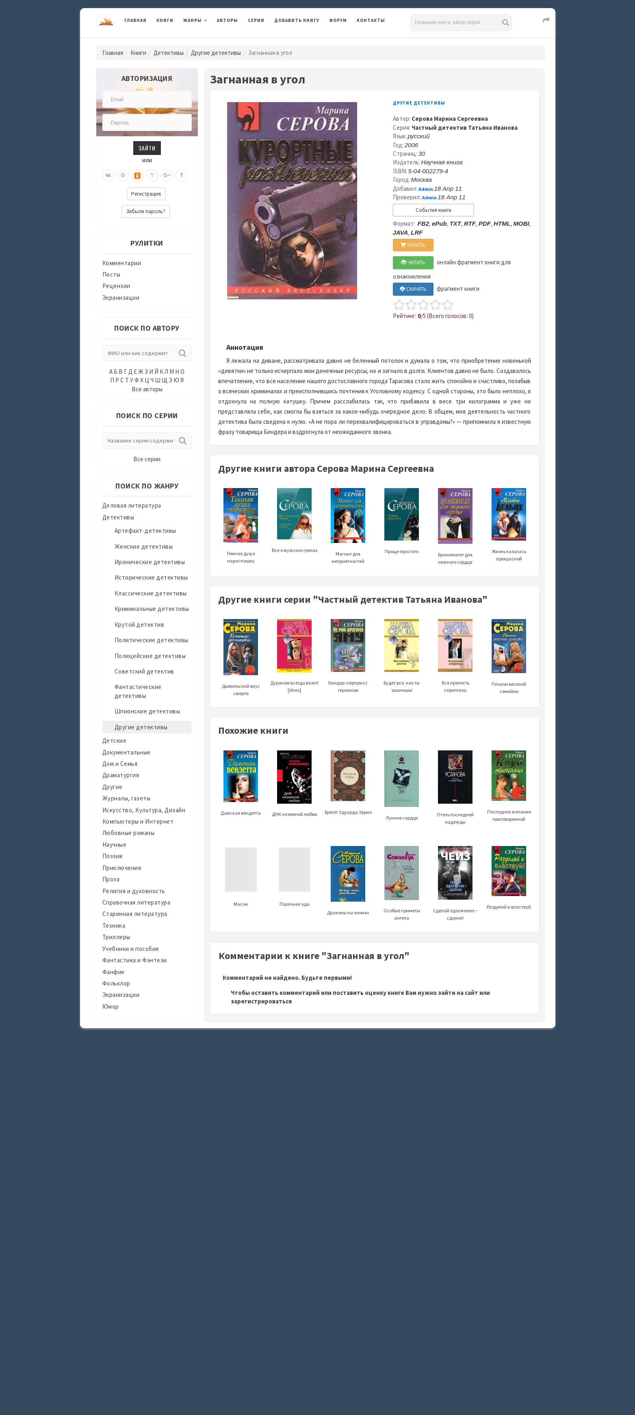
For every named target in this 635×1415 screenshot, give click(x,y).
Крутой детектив (140, 624)
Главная (135, 20)
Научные (114, 844)
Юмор (110, 1006)
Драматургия (120, 775)
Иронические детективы (150, 562)
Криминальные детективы (152, 609)
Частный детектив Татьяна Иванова (465, 127)
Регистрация (146, 193)
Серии (256, 20)
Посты (111, 274)
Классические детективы (151, 593)
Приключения (121, 868)
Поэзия (112, 856)
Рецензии (116, 286)
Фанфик (113, 972)
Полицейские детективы (150, 656)
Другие (112, 787)
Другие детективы (216, 53)
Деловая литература (131, 505)
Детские (114, 740)
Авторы (227, 20)
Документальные (126, 752)
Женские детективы (144, 546)
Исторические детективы (151, 577)
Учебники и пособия (130, 949)
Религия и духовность (133, 891)
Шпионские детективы (147, 711)
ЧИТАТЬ (413, 262)
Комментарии (121, 263)
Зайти (147, 148)
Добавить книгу (296, 20)
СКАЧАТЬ (413, 289)
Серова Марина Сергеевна (450, 118)
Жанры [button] (192, 20)
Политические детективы (152, 640)
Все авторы (147, 389)
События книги (433, 210)
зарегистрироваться (261, 1001)
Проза (111, 879)
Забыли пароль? (145, 211)
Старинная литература (134, 914)
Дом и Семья (120, 763)
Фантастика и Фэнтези (134, 960)
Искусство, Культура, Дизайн (144, 810)
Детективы (169, 53)
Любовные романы (128, 833)
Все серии (146, 459)
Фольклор (116, 983)
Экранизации (121, 297)
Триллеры (116, 937)
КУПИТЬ (413, 245)
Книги (164, 20)
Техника (114, 925)
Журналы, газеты (126, 798)
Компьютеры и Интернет (138, 821)
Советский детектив (144, 671)
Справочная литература (136, 902)
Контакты (371, 20)
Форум (338, 20)
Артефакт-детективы (145, 530)
